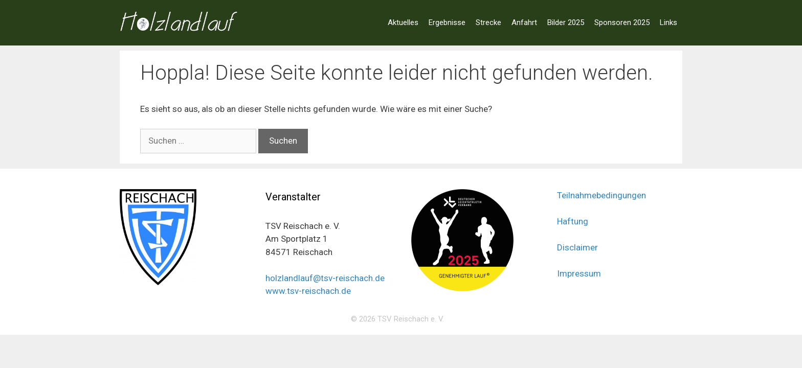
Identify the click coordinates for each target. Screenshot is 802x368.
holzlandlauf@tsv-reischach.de (325, 278)
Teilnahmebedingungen (601, 195)
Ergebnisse (447, 22)
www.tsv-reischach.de (308, 291)
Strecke (488, 22)
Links (668, 22)
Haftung (572, 221)
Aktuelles (403, 22)
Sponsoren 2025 (622, 22)
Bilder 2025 (565, 22)
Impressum (579, 273)
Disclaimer (577, 247)
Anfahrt (524, 22)
